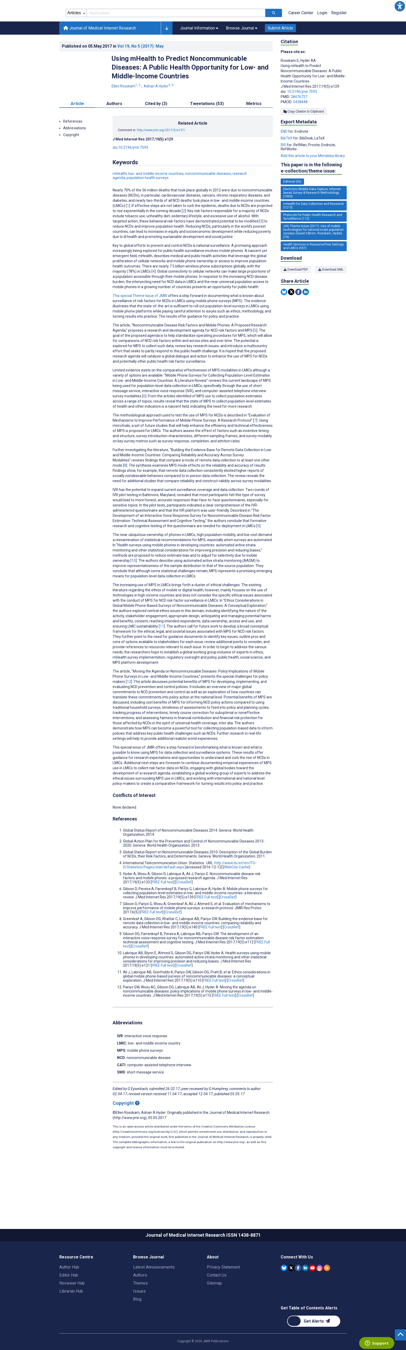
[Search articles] (273, 36)
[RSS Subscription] (327, 1291)
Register (339, 36)
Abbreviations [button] (74, 151)
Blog (137, 1322)
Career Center (300, 36)
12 (129, 705)
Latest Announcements (154, 1290)
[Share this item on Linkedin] (305, 315)
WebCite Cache (236, 890)
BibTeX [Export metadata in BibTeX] (287, 161)
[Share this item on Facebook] (298, 315)
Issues (139, 1314)
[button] (399, 6)
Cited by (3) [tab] (156, 126)
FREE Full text (162, 905)
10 (134, 584)
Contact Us (217, 1298)
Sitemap (214, 1306)
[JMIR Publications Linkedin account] (305, 1291)
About (213, 1280)
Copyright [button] (71, 158)
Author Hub (69, 1290)
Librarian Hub (71, 1314)
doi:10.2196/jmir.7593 (130, 171)
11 (162, 649)
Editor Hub (68, 1298)
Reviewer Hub (72, 1306)
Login (322, 36)
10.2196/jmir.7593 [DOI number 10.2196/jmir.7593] (302, 115)
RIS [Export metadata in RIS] (284, 168)
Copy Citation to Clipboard (304, 135)
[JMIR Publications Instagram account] (319, 1291)
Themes (140, 1306)
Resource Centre (76, 1280)
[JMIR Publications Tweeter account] (291, 1291)
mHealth (120, 197)
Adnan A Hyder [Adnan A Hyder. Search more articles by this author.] (159, 109)
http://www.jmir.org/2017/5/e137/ (161, 153)
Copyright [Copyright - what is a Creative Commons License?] (126, 1126)
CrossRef (184, 905)
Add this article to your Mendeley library (313, 179)
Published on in (113, 69)
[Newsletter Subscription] (313, 1344)
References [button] (72, 145)
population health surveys (148, 201)
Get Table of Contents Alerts (309, 1331)
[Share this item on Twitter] (291, 315)
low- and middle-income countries (156, 197)
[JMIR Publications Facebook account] (298, 1291)
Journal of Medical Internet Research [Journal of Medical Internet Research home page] (99, 51)
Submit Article (280, 51)
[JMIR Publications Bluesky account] (284, 1291)
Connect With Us (297, 1280)
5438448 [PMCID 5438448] (300, 125)
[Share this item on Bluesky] (284, 315)
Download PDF (296, 293)
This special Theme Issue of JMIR (140, 319)
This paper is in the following (311, 191)
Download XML (331, 293)
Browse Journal (148, 1280)
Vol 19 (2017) (140, 69)
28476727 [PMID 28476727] (299, 120)
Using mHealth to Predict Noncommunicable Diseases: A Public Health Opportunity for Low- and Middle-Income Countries (190, 90)
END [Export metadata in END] (284, 155)
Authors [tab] (114, 126)
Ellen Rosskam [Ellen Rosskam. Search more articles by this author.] (126, 109)
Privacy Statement (223, 1290)
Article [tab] (77, 126)
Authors (140, 1298)
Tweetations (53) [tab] (207, 126)
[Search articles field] (175, 36)
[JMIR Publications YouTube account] (312, 1291)
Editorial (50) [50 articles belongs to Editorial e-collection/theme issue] (292, 205)
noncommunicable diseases (208, 197)
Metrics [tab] (254, 126)
